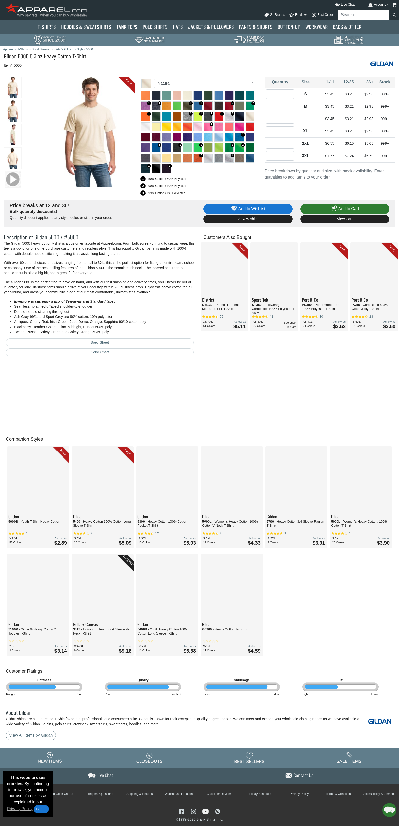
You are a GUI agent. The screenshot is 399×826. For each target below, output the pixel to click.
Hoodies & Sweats (86, 26)
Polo (155, 26)
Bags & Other (347, 26)
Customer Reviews (219, 794)
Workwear (316, 26)
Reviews (298, 15)
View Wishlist (247, 219)
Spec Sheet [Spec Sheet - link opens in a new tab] (100, 342)
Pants (256, 26)
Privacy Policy (20, 809)
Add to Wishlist (248, 208)
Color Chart (100, 352)
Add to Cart (345, 208)
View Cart (344, 219)
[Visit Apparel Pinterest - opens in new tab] (217, 811)
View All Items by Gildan (31, 735)
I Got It (41, 809)
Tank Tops (126, 26)
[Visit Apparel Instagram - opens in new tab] (194, 811)
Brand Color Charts (60, 794)
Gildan (10, 56)
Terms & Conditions (339, 794)
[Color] (205, 83)
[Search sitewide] (364, 15)
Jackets (211, 26)
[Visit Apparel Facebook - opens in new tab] (182, 811)
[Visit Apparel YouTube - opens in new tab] (206, 811)
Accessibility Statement (379, 794)
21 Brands (274, 15)
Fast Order (322, 15)
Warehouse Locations (179, 794)
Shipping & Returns (139, 794)
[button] (340, 3)
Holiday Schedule (259, 794)
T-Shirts (47, 26)
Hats (178, 26)
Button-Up (289, 26)
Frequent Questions (99, 794)
